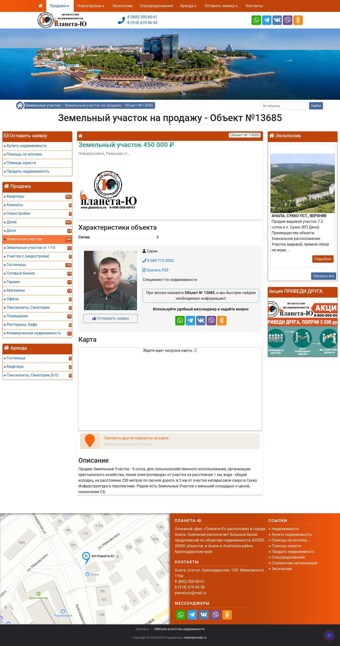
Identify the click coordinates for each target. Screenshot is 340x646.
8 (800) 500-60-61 (142, 17)
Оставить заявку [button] (222, 6)
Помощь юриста (286, 546)
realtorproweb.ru (195, 637)
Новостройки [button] (91, 6)
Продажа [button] (60, 6)
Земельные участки (42, 105)
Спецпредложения (156, 6)
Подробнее (322, 259)
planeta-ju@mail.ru (190, 593)
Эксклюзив (122, 6)
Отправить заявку (110, 318)
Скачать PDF (155, 270)
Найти (316, 106)
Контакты (254, 6)
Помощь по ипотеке (289, 540)
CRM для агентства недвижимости (179, 629)
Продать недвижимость (293, 551)
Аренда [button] (188, 6)
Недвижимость (285, 529)
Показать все (323, 276)
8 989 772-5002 (158, 260)
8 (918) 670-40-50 (142, 22)
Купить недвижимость (292, 534)
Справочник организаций (294, 563)
